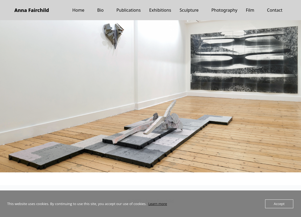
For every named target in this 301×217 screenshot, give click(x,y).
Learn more (157, 203)
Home (78, 10)
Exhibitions (160, 10)
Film (250, 10)
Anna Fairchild (31, 10)
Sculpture (189, 10)
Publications (128, 10)
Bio (100, 10)
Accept (279, 203)
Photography (224, 10)
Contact (274, 10)
